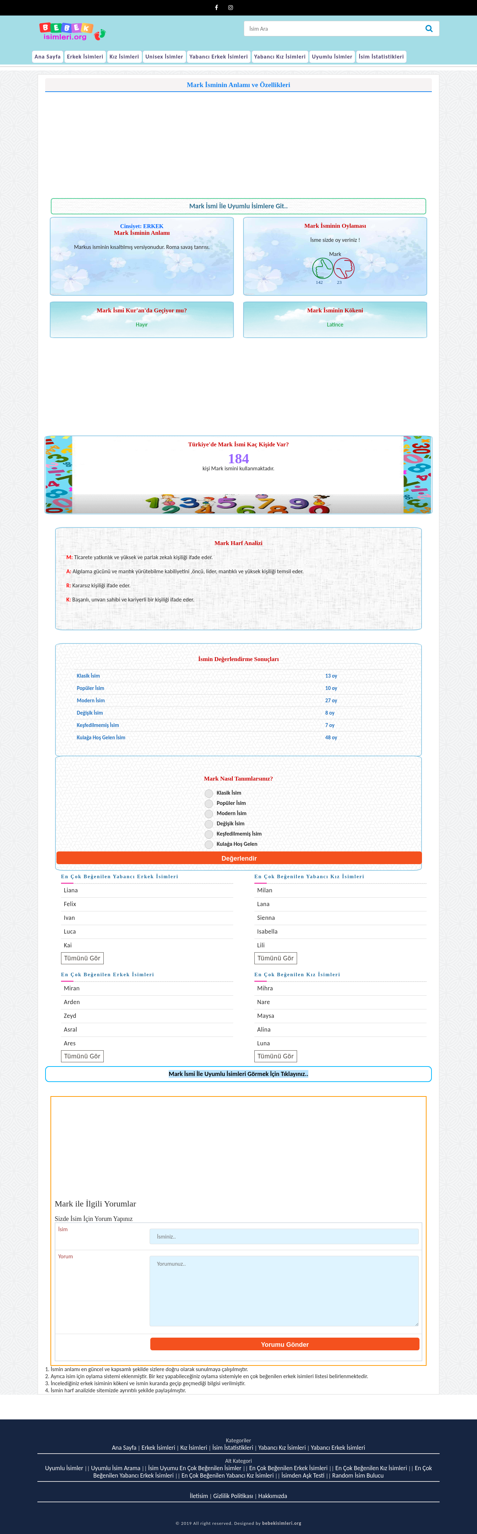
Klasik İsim (229, 792)
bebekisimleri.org (281, 1523)
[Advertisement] (238, 141)
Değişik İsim (230, 823)
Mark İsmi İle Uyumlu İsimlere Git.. (238, 206)
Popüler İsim (231, 803)
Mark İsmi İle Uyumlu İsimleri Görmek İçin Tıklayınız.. (238, 1074)
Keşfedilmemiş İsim (239, 833)
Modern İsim (232, 813)
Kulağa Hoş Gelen (237, 844)
